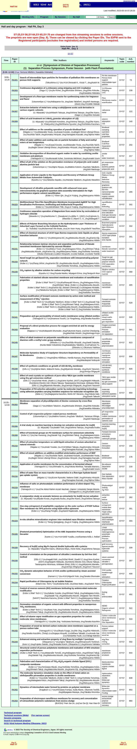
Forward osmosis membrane (108, 300)
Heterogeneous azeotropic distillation (108, 534)
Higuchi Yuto (73, 576)
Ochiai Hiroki (41, 381)
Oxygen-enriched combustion (108, 326)
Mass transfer (107, 479)
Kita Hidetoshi (93, 631)
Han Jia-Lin (69, 703)
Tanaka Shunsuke (92, 576)
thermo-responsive (109, 233)
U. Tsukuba (32, 228)
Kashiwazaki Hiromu (70, 282)
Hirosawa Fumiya (64, 690)
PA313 (15, 145)
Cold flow (105, 144)
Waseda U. (34, 216)
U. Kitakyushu (48, 124)
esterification (107, 102)
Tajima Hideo (94, 134)
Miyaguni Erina (75, 273)
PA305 (15, 100)
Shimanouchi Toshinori (89, 642)
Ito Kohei (57, 90)
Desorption (106, 446)
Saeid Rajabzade (70, 511)
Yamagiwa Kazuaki (74, 134)
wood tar (105, 635)
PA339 (15, 303)
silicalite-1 (106, 562)
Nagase (84, 596)
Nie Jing (56, 621)
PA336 (15, 594)
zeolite (104, 154)
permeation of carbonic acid (107, 419)
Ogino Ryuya (58, 167)
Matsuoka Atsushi (77, 238)
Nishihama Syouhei (67, 124)
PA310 (15, 446)
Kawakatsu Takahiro (75, 345)
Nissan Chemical (70, 287)
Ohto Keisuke (93, 90)
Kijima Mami (40, 369)
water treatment (108, 158)
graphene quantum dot (107, 186)
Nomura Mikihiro (27, 72)
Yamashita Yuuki (74, 636)
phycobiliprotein (108, 408)
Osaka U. (41, 358)
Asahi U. (52, 381)
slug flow (105, 639)
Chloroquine (107, 582)
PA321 (15, 192)
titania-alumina (108, 662)
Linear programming (107, 528)
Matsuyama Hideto (91, 196)
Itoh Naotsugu (93, 102)
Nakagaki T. (94, 219)
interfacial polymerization (107, 344)
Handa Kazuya (74, 358)
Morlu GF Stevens (76, 394)
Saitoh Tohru (94, 584)
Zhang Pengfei (51, 511)
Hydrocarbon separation (107, 674)
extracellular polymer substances (107, 700)
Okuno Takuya (57, 383)
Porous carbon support (108, 627)
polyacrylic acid (108, 169)
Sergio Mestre (93, 489)
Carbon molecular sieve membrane (109, 632)
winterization (107, 458)
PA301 (15, 80)
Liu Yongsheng (73, 318)
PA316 (15, 476)
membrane (106, 247)
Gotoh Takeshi (93, 396)
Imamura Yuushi (58, 318)
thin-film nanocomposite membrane (108, 192)
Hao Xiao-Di (94, 703)
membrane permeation (106, 352)
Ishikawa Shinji (92, 383)
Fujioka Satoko (41, 644)
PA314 (15, 467)
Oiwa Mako (78, 584)
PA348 (15, 665)
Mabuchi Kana (53, 369)
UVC (104, 93)
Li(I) (103, 123)
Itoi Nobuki (79, 254)
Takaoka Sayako (54, 180)
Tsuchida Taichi (33, 134)
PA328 (15, 547)
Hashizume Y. (51, 216)
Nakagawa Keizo (73, 249)
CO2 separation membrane (108, 265)
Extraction (106, 448)
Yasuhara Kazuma (48, 598)
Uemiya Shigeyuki (92, 371)
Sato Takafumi (75, 102)
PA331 (15, 249)
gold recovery (107, 544)
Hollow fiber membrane (106, 508)
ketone (104, 499)
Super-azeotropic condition (108, 218)
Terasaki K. (74, 83)
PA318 (15, 488)
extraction (106, 426)
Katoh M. (96, 83)
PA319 (15, 177)
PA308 (15, 435)
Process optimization (106, 540)
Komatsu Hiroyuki (53, 134)
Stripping (105, 90)
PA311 (15, 132)
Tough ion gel (107, 257)
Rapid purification (109, 585)
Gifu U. (26, 369)
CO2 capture (107, 272)
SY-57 (70, 54)
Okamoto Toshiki (92, 690)
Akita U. (39, 394)
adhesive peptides (109, 394)
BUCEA (59, 703)
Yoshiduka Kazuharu (91, 124)
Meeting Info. (28, 17)
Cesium (105, 443)
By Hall (76, 17)
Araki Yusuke (51, 447)
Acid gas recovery (109, 215)
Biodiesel (105, 127)
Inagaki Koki (51, 559)
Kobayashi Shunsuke (52, 331)
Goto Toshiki (94, 254)
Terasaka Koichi (60, 644)
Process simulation (106, 331)
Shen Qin (59, 196)
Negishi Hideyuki (91, 381)
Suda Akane (78, 690)
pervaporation (107, 564)
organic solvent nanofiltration (108, 197)
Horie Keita (75, 549)
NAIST (36, 598)
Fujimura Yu (94, 345)
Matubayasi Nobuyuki (90, 360)
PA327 (15, 226)
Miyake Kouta (43, 499)
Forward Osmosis (109, 432)
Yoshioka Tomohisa (90, 251)
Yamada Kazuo (92, 358)
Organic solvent (108, 608)
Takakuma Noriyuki (48, 290)
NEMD (104, 606)
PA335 (15, 272)
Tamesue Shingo (91, 416)
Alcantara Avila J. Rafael (89, 537)
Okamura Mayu (62, 549)
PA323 (15, 204)
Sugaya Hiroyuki (59, 633)
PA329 (15, 237)
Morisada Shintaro (74, 90)
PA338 (15, 608)
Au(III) (104, 429)
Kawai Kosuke (63, 132)
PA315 (15, 156)
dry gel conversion (109, 382)
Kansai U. (53, 576)
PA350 (15, 678)
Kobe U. (49, 196)
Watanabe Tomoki (53, 653)
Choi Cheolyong (92, 331)
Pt (103, 156)
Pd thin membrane (109, 75)
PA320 (15, 497)
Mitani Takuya (72, 447)
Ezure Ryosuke (58, 478)
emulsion (105, 655)
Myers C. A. (79, 219)
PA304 (15, 416)
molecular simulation (106, 361)
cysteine (105, 551)
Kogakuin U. (45, 690)
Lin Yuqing (73, 196)
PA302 (15, 405)
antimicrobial (107, 597)
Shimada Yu (58, 467)
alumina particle (108, 167)
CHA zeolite (106, 570)
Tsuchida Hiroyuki (73, 342)
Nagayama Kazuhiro (57, 394)
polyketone (106, 653)
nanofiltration (107, 202)
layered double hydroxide (108, 547)
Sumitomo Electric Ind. (40, 383)
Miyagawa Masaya (71, 692)
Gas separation (108, 476)
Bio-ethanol (106, 464)
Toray (45, 633)
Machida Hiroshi (74, 333)
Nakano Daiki (72, 478)
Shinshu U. (55, 342)
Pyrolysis (105, 620)
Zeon (77, 104)
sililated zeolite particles (108, 314)
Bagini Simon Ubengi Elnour (86, 132)
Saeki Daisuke (93, 342)
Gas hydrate (107, 474)
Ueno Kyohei (67, 381)
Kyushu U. (36, 180)
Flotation (105, 580)
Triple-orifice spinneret (107, 513)
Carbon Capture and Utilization (108, 211)
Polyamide (106, 304)
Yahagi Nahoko (93, 636)
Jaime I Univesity (78, 489)
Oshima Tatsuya (77, 112)
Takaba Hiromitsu (92, 692)
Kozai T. (83, 83)
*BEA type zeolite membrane (109, 378)
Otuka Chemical (45, 254)
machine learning (108, 424)
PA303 (15, 90)
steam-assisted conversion (108, 558)
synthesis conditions (106, 371)
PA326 (15, 534)
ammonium (106, 306)
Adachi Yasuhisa (92, 228)
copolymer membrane (106, 356)
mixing (104, 642)
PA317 (15, 166)
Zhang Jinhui (38, 263)
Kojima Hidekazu (59, 358)
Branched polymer (109, 223)
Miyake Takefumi (56, 302)
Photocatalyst (107, 485)
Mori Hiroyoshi (63, 254)
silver (104, 204)
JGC (82, 216)
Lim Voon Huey (73, 228)
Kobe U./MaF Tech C (34, 302)
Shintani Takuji (93, 249)
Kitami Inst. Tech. (43, 584)
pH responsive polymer (107, 163)
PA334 (15, 582)
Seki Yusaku (68, 537)
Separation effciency (106, 147)
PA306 (15, 426)
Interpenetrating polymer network (108, 261)
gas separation (108, 322)
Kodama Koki (63, 584)
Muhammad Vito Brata (52, 228)
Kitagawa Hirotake (91, 287)
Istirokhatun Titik (56, 207)
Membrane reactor (109, 100)
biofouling (106, 207)
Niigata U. (28, 132)
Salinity (105, 488)
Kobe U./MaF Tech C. (46, 282)
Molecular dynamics (106, 681)
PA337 (15, 285)
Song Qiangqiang (55, 522)
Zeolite (104, 469)
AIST (77, 381)
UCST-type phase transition (109, 236)
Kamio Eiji (94, 238)
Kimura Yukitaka (92, 644)
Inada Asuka (94, 427)
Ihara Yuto (52, 610)
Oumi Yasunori (92, 369)
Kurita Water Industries (51, 345)
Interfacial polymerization (107, 523)
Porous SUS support (107, 79)
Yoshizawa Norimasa (70, 621)
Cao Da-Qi (83, 703)
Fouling (105, 693)
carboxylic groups (109, 439)
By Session (60, 17)
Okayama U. (48, 642)
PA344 (15, 642)
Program (44, 17)
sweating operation (105, 131)
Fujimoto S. (94, 216)
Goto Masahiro (93, 180)
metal (104, 112)
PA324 (15, 521)
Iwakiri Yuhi (59, 427)
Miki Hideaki (94, 104)
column (105, 119)
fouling (104, 592)
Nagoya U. (32, 331)
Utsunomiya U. (39, 102)
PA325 (15, 215)
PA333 (15, 262)
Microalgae (106, 406)
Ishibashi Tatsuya (57, 112)
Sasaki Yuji (94, 302)
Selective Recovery (106, 181)
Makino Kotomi (74, 167)
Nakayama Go (57, 102)
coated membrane (109, 416)
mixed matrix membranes (107, 318)
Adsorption (106, 229)
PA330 (15, 561)
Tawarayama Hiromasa (75, 383)
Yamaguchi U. (37, 158)
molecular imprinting (106, 390)
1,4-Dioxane (107, 88)
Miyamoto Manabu (73, 369)
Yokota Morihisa (76, 467)
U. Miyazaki (39, 112)
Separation (106, 467)
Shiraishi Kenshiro (57, 122)
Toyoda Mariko (61, 273)
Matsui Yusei (55, 249)
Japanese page (129, 1)
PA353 (15, 393)
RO (103, 594)
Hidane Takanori (53, 406)
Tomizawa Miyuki (49, 667)
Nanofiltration (107, 517)
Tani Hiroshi (94, 596)
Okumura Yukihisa (92, 347)
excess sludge (107, 696)
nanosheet (106, 287)
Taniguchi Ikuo (93, 273)
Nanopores (106, 610)
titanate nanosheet (109, 249)
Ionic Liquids (107, 173)
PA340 (15, 619)
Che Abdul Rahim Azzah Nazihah (54, 489)
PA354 (15, 701)
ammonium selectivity (106, 435)
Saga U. (43, 90)
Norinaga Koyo (93, 333)
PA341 (15, 317)
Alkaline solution (108, 270)
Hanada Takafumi (73, 180)
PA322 (15, 508)
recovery (105, 705)
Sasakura (63, 216)
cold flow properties (106, 135)
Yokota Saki (94, 394)
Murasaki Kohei (56, 158)
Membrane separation (106, 402)
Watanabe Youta (45, 132)
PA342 (15, 631)
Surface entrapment (106, 504)
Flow (104, 98)
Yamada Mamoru (91, 467)
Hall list (13, 6)
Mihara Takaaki (78, 633)
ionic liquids (106, 240)
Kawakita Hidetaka (44, 72)
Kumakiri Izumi (93, 158)
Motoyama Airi (58, 238)
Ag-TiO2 (105, 490)
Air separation (107, 334)
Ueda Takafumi (49, 678)
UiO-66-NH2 (107, 365)
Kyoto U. (49, 537)
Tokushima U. (52, 83)
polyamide (106, 341)
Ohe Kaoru (94, 112)
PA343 (15, 330)
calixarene (106, 110)
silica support (107, 384)
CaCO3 (105, 274)
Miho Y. (75, 216)
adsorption (106, 121)
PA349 (15, 369)
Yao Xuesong (40, 435)
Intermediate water (109, 691)
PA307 (15, 111)
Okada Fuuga (64, 631)
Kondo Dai (94, 633)
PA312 (15, 457)
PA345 (15, 342)
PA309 (15, 121)
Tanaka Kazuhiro (92, 318)
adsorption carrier (109, 396)
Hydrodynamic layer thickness (108, 226)
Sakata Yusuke (54, 593)
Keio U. (26, 644)
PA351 (15, 381)
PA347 (15, 356)
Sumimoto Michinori (72, 158)
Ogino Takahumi (67, 642)
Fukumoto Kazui (74, 331)
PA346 (15, 653)
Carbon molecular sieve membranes (109, 617)
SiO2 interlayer (108, 520)
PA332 (15, 574)
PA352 (15, 690)
